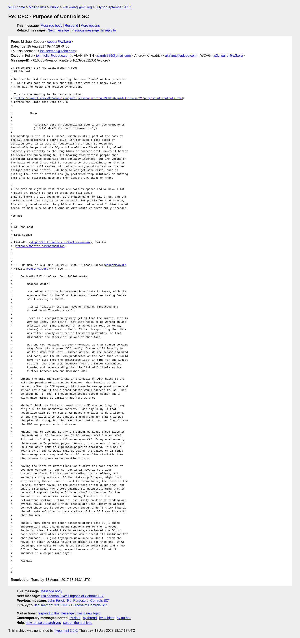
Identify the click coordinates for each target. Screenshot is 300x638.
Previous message (85, 30)
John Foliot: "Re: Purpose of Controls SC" (78, 600)
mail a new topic (88, 613)
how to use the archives (43, 622)
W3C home (16, 7)
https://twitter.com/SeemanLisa (40, 246)
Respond (71, 25)
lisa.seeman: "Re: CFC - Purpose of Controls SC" (70, 605)
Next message (58, 30)
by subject (106, 618)
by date (74, 618)
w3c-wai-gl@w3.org (77, 7)
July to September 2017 (113, 7)
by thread (90, 618)
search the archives (77, 622)
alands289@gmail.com (114, 55)
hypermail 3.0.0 (65, 630)
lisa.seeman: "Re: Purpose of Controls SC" (72, 596)
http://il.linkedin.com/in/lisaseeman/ (60, 242)
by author (124, 618)
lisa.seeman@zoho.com (57, 51)
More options (90, 25)
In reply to (108, 30)
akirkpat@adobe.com (180, 55)
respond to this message (56, 613)
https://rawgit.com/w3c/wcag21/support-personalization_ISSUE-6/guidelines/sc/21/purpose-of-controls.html (99, 98)
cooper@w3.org (59, 41)
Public (54, 7)
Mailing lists (37, 7)
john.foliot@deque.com (53, 55)
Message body (51, 25)
